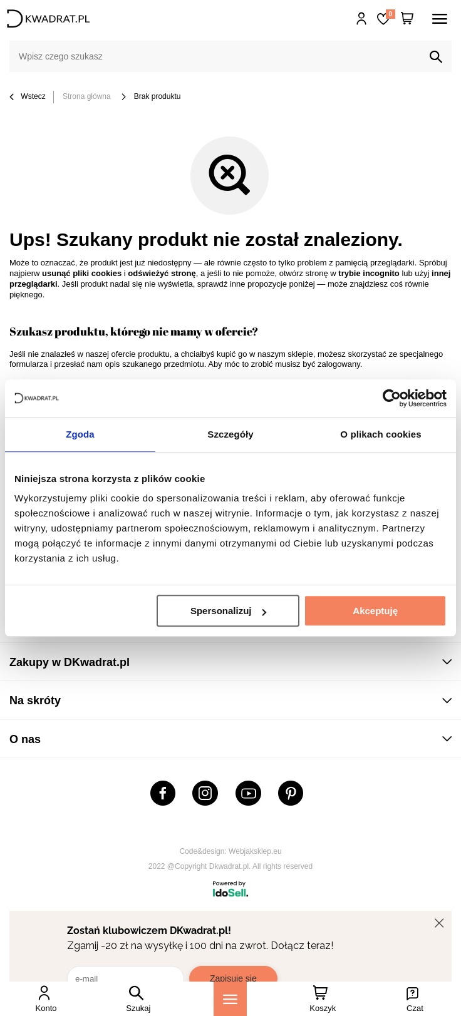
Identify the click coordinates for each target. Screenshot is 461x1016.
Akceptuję (375, 610)
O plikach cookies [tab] (380, 434)
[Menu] (230, 999)
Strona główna (87, 96)
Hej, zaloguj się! (362, 19)
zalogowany (339, 364)
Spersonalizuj (228, 610)
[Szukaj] (436, 57)
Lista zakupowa (390, 14)
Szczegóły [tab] (230, 434)
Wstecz (27, 97)
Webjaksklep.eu (255, 851)
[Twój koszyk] (407, 19)
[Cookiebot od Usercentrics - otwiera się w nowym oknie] (392, 398)
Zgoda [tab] (80, 434)
